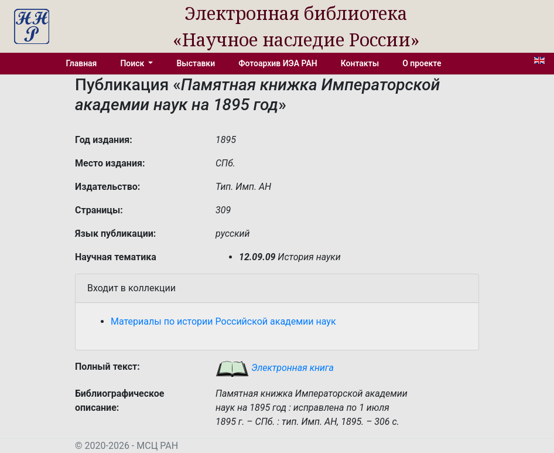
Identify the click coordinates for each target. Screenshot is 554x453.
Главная (81, 63)
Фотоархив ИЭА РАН (277, 63)
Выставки (195, 63)
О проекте (421, 63)
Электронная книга (275, 367)
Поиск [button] (133, 63)
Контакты (360, 63)
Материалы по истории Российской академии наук (223, 321)
